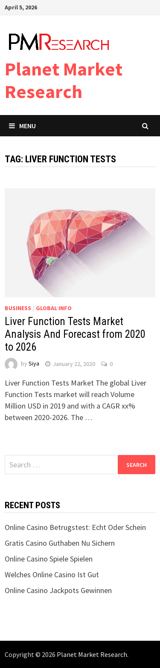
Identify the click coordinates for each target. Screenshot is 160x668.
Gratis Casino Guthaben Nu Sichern (60, 543)
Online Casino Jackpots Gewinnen (58, 590)
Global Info (54, 308)
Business (18, 308)
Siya (34, 364)
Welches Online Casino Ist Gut (52, 574)
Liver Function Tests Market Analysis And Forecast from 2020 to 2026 (75, 334)
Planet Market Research (63, 80)
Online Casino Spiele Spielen (49, 559)
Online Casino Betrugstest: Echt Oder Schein (75, 527)
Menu (22, 125)
